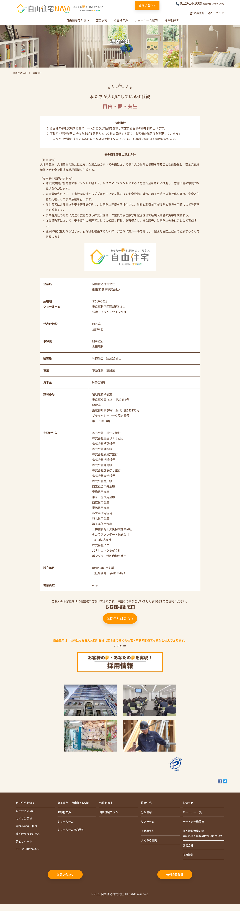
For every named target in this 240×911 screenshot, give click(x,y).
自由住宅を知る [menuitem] (26, 803)
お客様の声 (121, 20)
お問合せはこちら (120, 618)
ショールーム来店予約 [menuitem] (72, 830)
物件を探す (171, 20)
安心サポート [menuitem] (24, 842)
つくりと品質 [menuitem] (24, 819)
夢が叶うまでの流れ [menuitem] (29, 834)
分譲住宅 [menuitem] (146, 812)
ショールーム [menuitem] (66, 822)
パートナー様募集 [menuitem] (194, 822)
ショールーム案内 (146, 20)
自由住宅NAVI (20, 73)
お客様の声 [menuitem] (65, 812)
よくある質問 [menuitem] (149, 841)
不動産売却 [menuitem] (148, 831)
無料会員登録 (174, 881)
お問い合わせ (147, 5)
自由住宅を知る (76, 20)
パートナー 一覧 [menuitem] (193, 812)
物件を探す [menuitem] (106, 803)
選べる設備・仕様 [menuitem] (27, 827)
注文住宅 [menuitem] (146, 803)
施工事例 (101, 20)
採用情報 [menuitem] (188, 861)
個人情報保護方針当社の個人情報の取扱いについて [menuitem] (203, 837)
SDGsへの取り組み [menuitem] (28, 850)
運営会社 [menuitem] (188, 852)
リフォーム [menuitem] (148, 822)
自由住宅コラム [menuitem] (109, 812)
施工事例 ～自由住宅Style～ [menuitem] (76, 803)
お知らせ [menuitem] (188, 803)
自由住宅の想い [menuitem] (26, 811)
